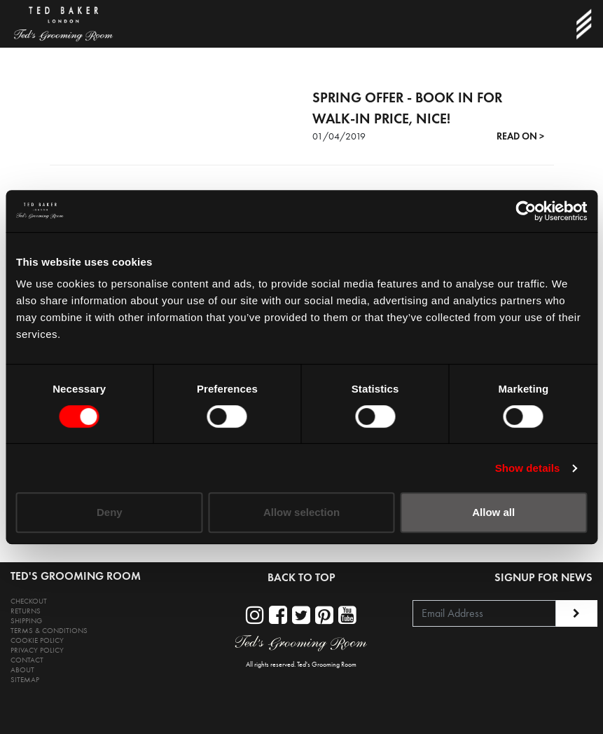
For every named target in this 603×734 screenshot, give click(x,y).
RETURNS (26, 611)
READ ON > (520, 136)
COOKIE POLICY (37, 640)
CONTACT (27, 660)
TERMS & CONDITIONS (49, 630)
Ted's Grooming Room (326, 664)
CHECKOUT (29, 601)
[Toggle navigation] (583, 24)
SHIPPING (26, 620)
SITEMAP (25, 679)
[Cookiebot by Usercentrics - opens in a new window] (525, 211)
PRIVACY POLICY (37, 650)
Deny (110, 512)
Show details (527, 468)
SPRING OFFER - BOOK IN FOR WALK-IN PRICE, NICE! (407, 108)
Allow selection (301, 512)
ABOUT (22, 669)
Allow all (493, 512)
